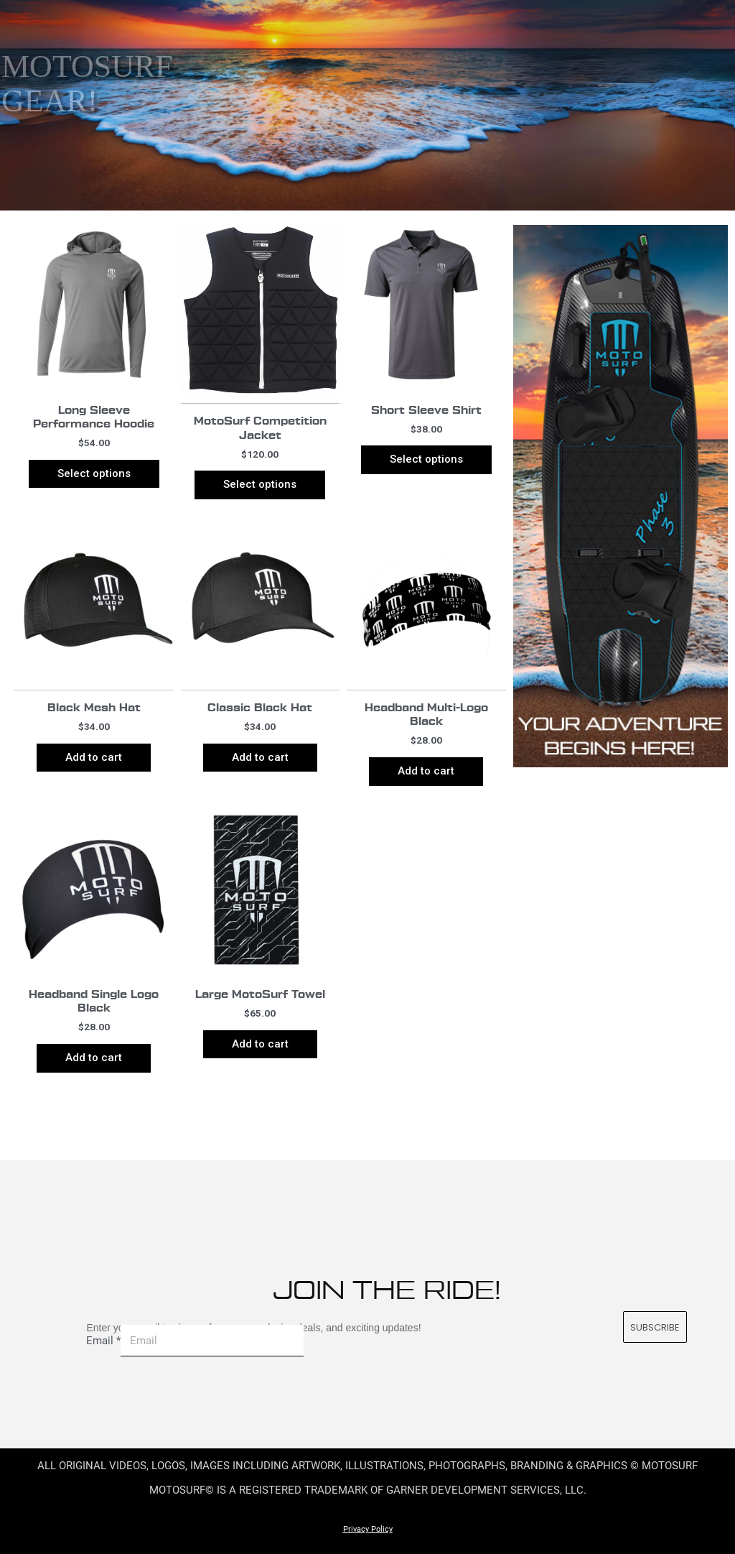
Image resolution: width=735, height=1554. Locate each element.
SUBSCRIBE (655, 1327)
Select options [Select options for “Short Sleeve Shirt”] (426, 459)
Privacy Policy (368, 1529)
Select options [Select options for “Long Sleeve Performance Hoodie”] (94, 473)
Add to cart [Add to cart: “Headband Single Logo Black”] (93, 1057)
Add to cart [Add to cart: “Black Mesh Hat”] (93, 757)
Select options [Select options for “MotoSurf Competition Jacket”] (259, 484)
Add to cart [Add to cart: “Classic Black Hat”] (260, 757)
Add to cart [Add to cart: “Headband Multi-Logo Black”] (426, 770)
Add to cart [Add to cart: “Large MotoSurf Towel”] (260, 1043)
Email (103, 1340)
